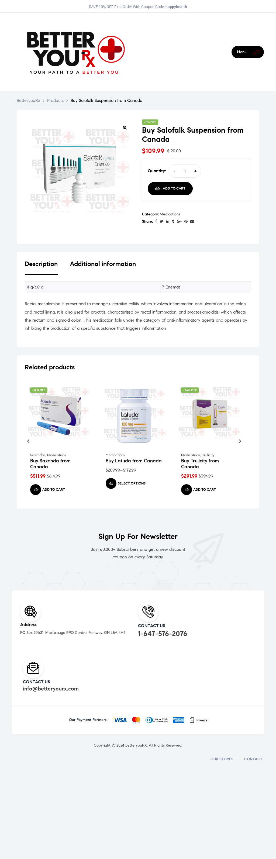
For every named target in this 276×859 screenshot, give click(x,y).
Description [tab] (41, 264)
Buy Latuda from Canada (134, 461)
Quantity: (157, 170)
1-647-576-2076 (162, 633)
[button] (125, 127)
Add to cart (174, 188)
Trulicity (208, 455)
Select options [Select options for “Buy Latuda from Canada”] (132, 483)
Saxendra (37, 455)
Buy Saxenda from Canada (50, 464)
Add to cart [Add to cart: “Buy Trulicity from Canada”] (204, 489)
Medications (170, 214)
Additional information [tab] (103, 264)
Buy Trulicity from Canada (200, 464)
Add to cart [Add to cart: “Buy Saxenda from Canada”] (53, 489)
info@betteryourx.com (51, 688)
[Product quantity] (185, 171)
